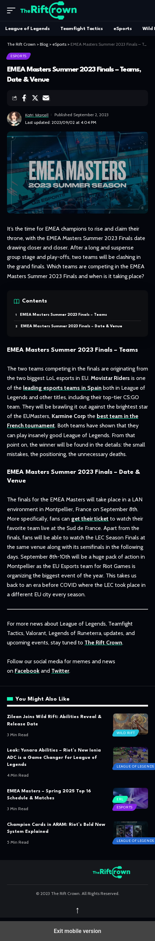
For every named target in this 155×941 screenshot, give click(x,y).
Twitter (60, 670)
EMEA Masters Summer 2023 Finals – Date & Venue (71, 326)
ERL (120, 799)
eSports (18, 56)
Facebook (27, 670)
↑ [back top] (77, 910)
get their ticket (90, 518)
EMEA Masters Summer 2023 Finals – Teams (63, 315)
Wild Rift (126, 733)
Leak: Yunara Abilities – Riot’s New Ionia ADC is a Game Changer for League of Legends (54, 757)
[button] (13, 10)
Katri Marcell (37, 115)
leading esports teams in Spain (62, 387)
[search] (143, 10)
